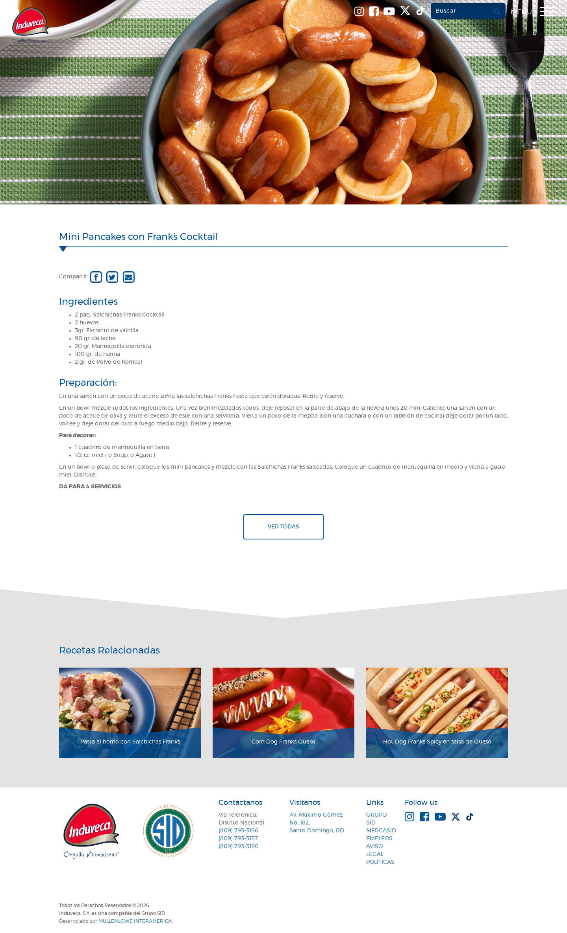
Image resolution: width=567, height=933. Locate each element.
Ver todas (283, 527)
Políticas (380, 862)
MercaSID (381, 831)
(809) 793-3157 (238, 838)
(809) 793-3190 (239, 846)
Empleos (379, 838)
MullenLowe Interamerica (135, 921)
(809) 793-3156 (238, 831)
